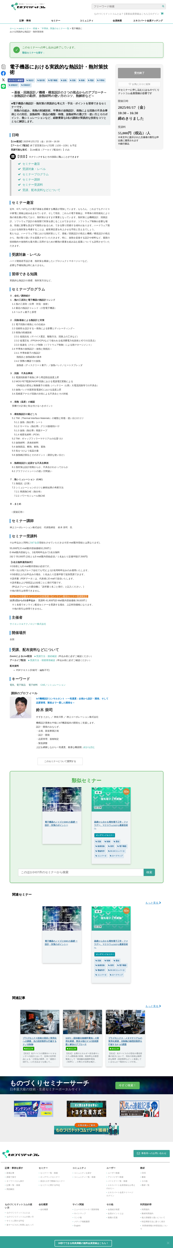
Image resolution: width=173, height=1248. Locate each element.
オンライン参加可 (16, 80)
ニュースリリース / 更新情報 (86, 1208)
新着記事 (10, 1171)
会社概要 (44, 1208)
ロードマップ (116, 854)
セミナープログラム (33, 174)
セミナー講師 (29, 179)
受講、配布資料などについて (39, 190)
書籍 (144, 1175)
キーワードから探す (15, 1179)
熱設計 (30, 80)
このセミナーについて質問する (60, 761)
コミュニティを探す (83, 1171)
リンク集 (78, 1216)
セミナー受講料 (30, 184)
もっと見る (153, 901)
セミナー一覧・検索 (49, 1171)
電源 (91, 80)
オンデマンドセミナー (105, 834)
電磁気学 (100, 849)
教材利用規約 (147, 1212)
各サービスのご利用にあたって (20, 1223)
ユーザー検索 (114, 1171)
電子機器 (52, 80)
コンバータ (101, 854)
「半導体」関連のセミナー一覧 (54, 28)
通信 (116, 840)
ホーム (13, 28)
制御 (81, 80)
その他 (144, 1179)
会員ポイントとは (115, 1212)
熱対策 (41, 80)
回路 (73, 80)
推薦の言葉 (113, 1216)
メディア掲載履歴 (82, 1220)
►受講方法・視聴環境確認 (41, 660)
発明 (111, 845)
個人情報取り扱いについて (153, 1216)
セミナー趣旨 (29, 163)
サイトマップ (80, 1212)
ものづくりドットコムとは (18, 1211)
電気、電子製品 (18, 685)
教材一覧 (145, 1183)
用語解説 (10, 1187)
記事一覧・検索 (13, 1183)
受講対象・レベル (32, 169)
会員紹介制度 (114, 1208)
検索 (149, 870)
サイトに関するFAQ (15, 1219)
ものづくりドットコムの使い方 (20, 1215)
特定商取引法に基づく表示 (153, 1220)
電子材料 (33, 685)
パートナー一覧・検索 (117, 1179)
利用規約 (145, 1208)
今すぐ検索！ (127, 1083)
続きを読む (89, 747)
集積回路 (100, 845)
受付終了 (139, 73)
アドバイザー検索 (115, 1175)
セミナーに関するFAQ (50, 1183)
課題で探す (11, 1175)
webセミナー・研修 (28, 28)
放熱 (63, 80)
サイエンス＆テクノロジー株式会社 (28, 624)
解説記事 (28, 1047)
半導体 (100, 80)
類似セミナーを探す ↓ (33, 52)
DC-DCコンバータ (116, 849)
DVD (144, 1171)
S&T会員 (34, 542)
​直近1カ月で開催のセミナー (52, 1179)
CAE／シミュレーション (53, 685)
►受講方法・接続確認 (45, 656)
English (77, 1224)
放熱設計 (13, 85)
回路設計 (25, 85)
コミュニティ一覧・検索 (85, 1175)
